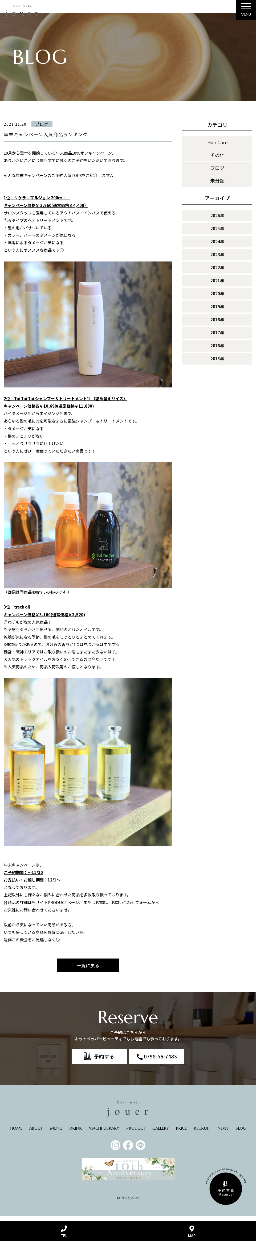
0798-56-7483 (160, 1061)
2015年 (217, 363)
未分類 (217, 185)
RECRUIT (202, 1133)
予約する (104, 1061)
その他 (217, 160)
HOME (16, 1133)
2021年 (217, 285)
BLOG (240, 1133)
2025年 (217, 233)
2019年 (217, 311)
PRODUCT (135, 1133)
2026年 (217, 220)
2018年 (217, 324)
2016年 (217, 350)
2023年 (217, 259)
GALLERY (160, 1133)
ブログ (217, 172)
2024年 (217, 246)
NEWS (223, 1133)
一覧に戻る (88, 970)
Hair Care (217, 147)
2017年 (217, 337)
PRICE (181, 1133)
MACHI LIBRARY (104, 1133)
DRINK (75, 1133)
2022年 (217, 272)
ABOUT (36, 1133)
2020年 (217, 298)
